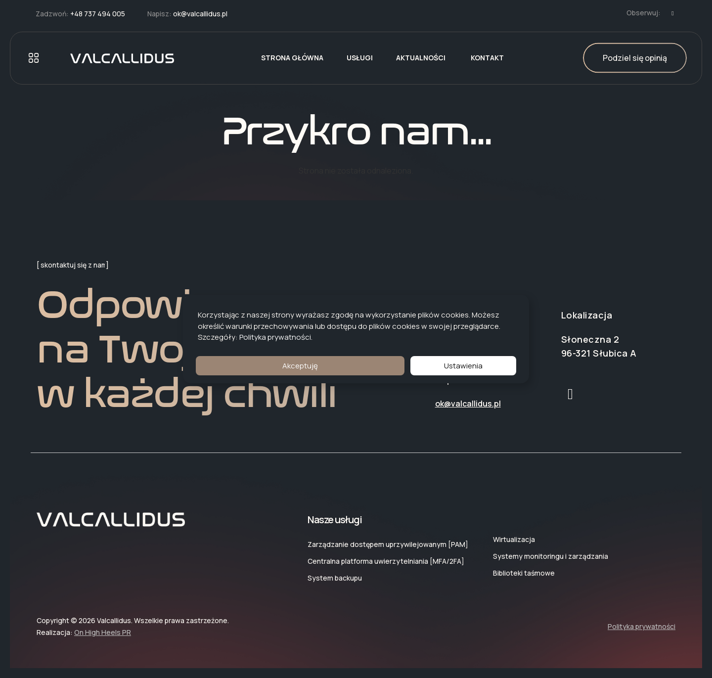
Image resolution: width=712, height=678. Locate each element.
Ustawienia (463, 366)
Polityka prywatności (275, 337)
